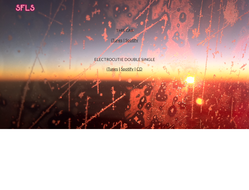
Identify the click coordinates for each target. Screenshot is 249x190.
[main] (125, 64)
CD (139, 69)
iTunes (117, 40)
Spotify (131, 40)
